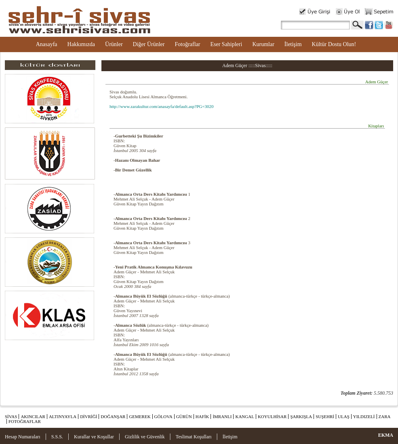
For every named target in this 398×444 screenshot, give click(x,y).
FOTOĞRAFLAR (24, 421)
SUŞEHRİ (325, 416)
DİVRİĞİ (88, 416)
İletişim (293, 44)
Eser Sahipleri (226, 44)
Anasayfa (46, 44)
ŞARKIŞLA (301, 416)
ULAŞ (344, 416)
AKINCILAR (33, 416)
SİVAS (11, 416)
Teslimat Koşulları (194, 437)
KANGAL (244, 416)
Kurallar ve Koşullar (94, 437)
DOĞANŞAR (113, 416)
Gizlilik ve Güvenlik (145, 437)
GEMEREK (139, 416)
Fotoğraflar (187, 44)
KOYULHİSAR (272, 416)
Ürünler (114, 44)
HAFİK (202, 416)
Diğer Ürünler (149, 44)
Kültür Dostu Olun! (334, 44)
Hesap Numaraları (22, 437)
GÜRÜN (184, 416)
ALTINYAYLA (62, 416)
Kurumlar (263, 44)
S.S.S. (57, 437)
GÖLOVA (163, 416)
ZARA (385, 416)
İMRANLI (222, 416)
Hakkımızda (81, 44)
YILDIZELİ (364, 416)
